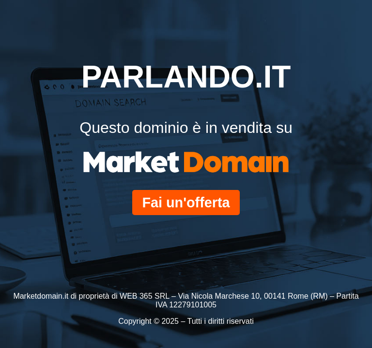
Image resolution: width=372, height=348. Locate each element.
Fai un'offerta (186, 202)
